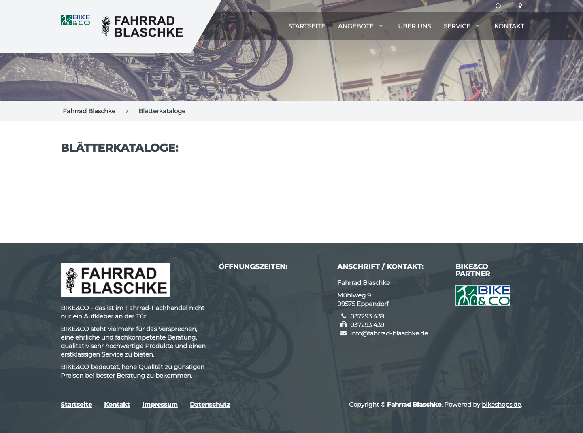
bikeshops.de (501, 404)
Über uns (414, 26)
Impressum (160, 404)
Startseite (306, 26)
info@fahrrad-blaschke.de (389, 333)
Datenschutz (210, 404)
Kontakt (509, 26)
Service (457, 26)
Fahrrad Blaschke (89, 111)
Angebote (356, 26)
